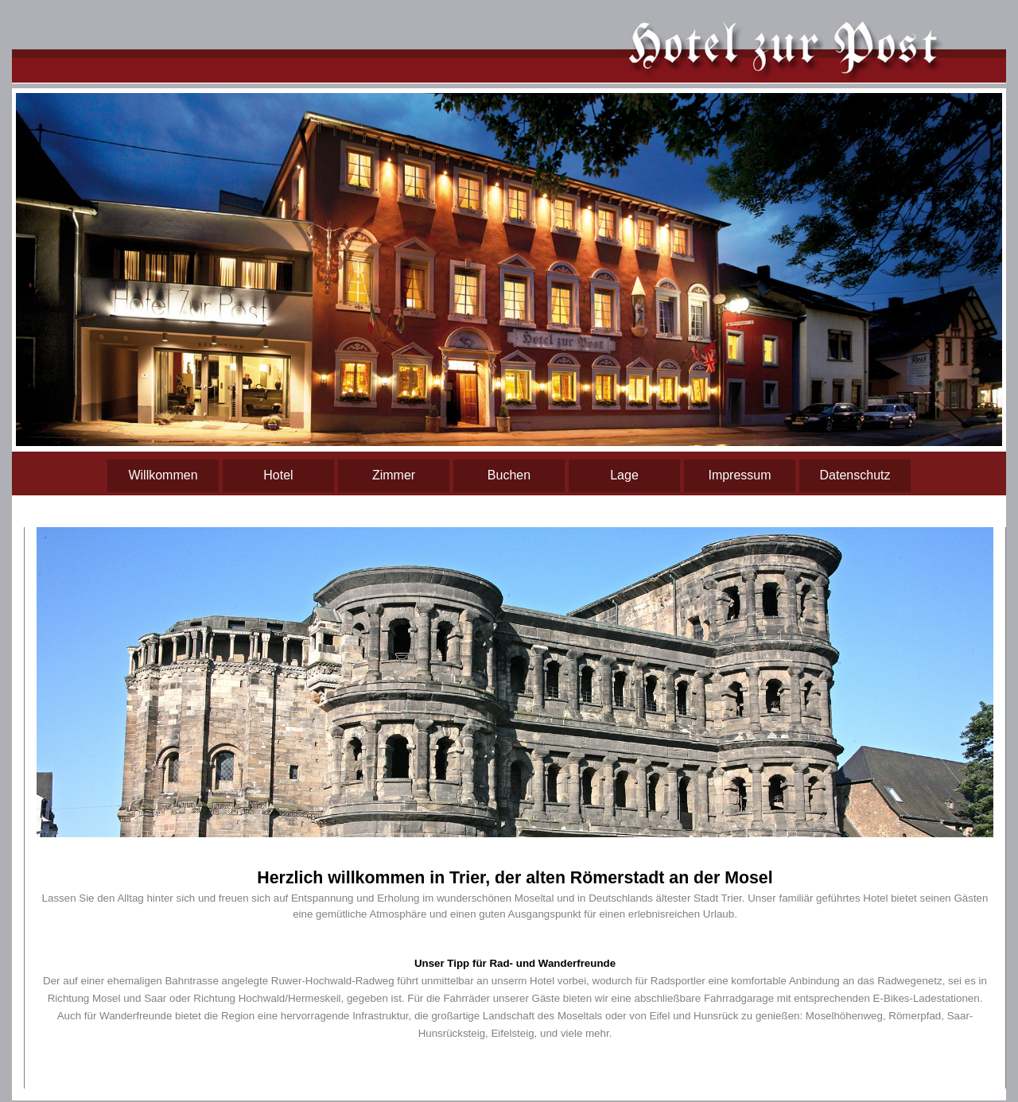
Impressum (739, 475)
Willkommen (162, 475)
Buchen (509, 475)
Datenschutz (855, 475)
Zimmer (393, 475)
